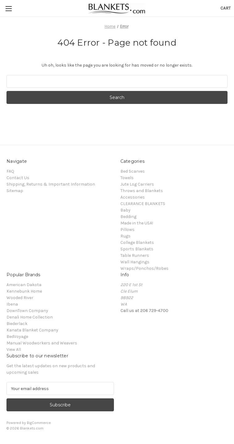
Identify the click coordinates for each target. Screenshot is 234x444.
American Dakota (23, 284)
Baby (125, 210)
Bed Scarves (132, 171)
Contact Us (17, 177)
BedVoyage (17, 336)
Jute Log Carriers (137, 184)
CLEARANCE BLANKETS (142, 203)
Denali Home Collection (29, 317)
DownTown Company (27, 310)
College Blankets (137, 242)
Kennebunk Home (24, 291)
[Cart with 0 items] (225, 8)
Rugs (125, 236)
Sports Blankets (136, 249)
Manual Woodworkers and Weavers (41, 343)
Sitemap (14, 190)
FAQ (10, 171)
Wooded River (19, 297)
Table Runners (134, 255)
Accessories (132, 197)
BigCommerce (39, 423)
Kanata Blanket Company (32, 330)
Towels (127, 177)
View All (13, 349)
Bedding (128, 216)
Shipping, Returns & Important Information (50, 184)
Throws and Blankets (141, 190)
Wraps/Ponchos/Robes (144, 268)
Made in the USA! (136, 223)
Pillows (127, 229)
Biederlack (16, 323)
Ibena (12, 304)
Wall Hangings (134, 262)
